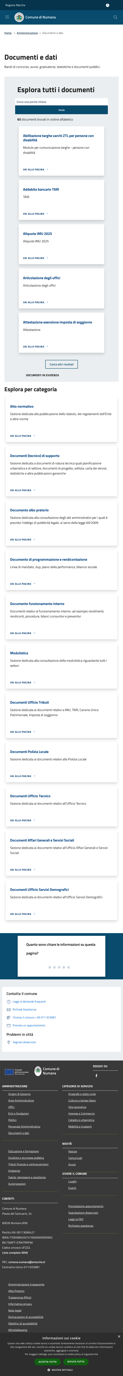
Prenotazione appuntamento (85, 1206)
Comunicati (75, 1158)
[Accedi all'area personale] (108, 5)
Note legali (14, 1310)
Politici (12, 1120)
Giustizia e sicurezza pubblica (26, 1158)
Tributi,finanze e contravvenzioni (28, 1164)
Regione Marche (15, 5)
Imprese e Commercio (81, 1113)
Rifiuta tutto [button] (76, 1361)
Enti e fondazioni (18, 1113)
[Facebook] (96, 1076)
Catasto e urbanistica (81, 1120)
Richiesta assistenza (80, 1225)
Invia (62, 110)
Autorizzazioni (17, 1184)
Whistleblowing (17, 1330)
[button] (61, 1370)
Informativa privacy (20, 1304)
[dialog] (61, 1354)
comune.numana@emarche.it (26, 1262)
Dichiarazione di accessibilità (25, 1317)
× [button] (119, 1336)
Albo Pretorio (16, 1291)
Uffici (11, 1107)
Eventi (72, 1188)
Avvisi (72, 1164)
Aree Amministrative (21, 1100)
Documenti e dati (18, 1133)
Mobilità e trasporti (80, 1126)
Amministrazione (27, 33)
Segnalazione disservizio (83, 1212)
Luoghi (72, 1181)
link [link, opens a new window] (96, 1354)
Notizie (72, 1151)
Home (8, 33)
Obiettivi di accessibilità (22, 1323)
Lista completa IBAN (15, 1252)
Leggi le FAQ (76, 1219)
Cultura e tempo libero (82, 1100)
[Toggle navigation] (7, 17)
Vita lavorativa (77, 1107)
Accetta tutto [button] (48, 1361)
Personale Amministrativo (24, 1126)
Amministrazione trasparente (26, 1284)
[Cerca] (115, 17)
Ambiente (14, 1171)
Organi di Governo (19, 1094)
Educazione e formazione (23, 1151)
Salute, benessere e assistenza (27, 1177)
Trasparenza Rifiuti (19, 1297)
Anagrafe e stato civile (82, 1094)
